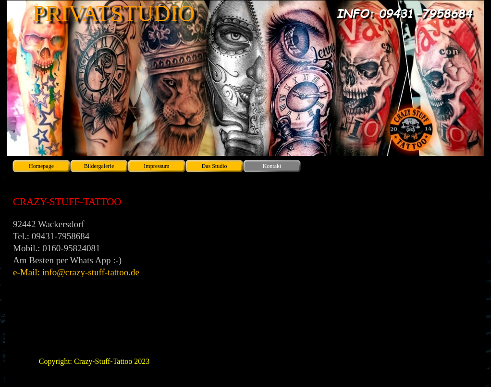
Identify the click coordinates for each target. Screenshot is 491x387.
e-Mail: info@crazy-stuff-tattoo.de (76, 272)
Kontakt (272, 166)
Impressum (156, 166)
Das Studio (214, 166)
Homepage (41, 166)
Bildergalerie (99, 166)
